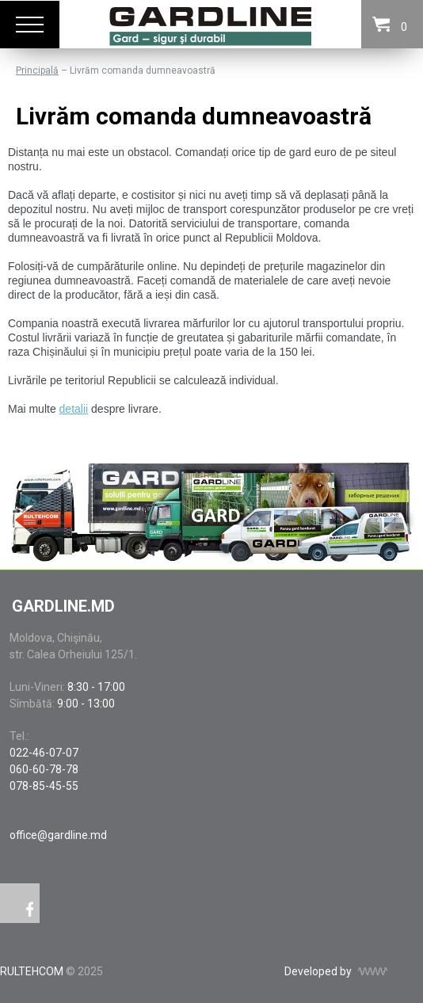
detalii (74, 408)
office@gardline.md (58, 835)
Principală (37, 70)
